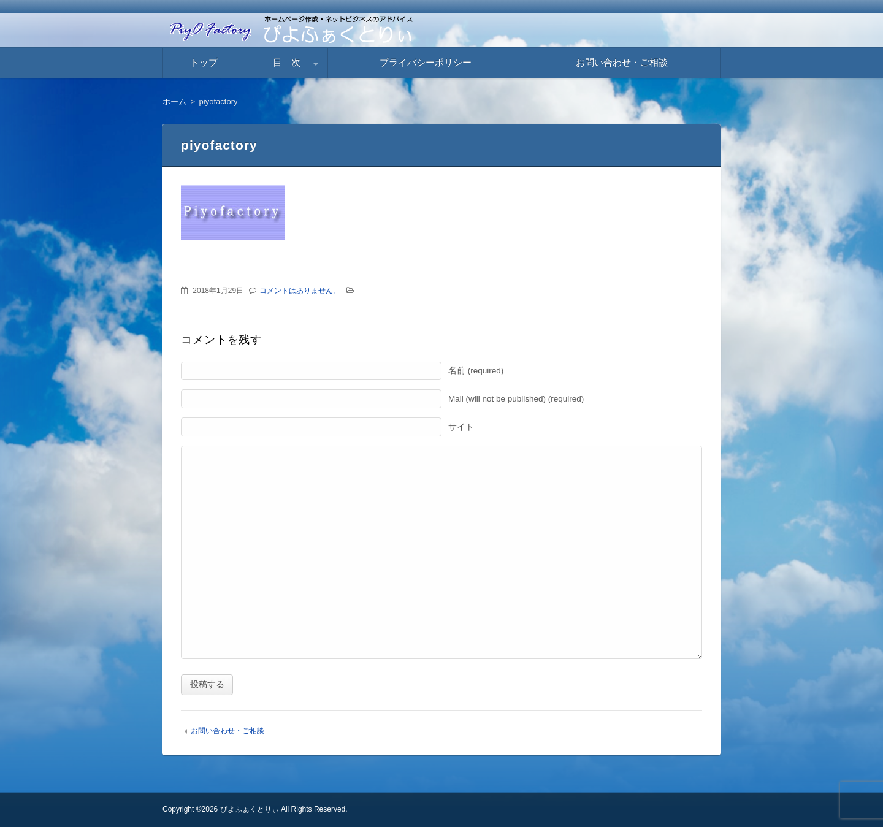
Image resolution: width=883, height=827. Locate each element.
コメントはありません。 (299, 290)
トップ (204, 62)
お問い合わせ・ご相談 (622, 62)
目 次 (286, 62)
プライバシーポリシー (426, 62)
